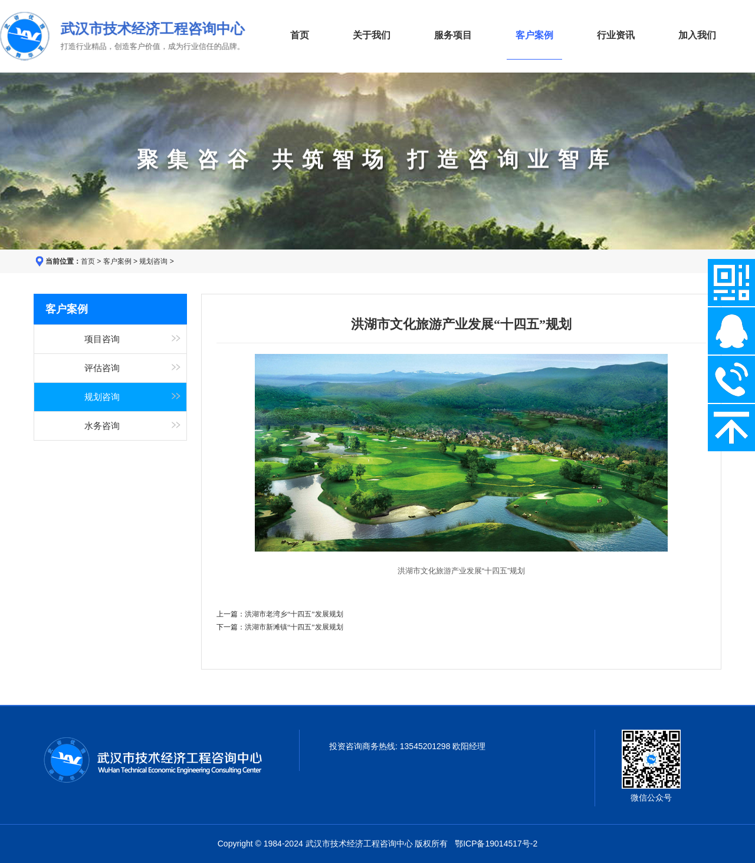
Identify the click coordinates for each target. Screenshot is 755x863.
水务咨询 (102, 426)
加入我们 (697, 35)
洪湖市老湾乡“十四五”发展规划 (294, 614)
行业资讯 (616, 35)
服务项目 (453, 35)
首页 (299, 35)
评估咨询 (102, 368)
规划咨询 (153, 261)
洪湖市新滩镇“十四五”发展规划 (294, 627)
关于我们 (371, 35)
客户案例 (117, 261)
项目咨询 (102, 339)
